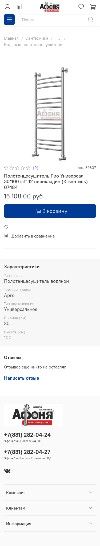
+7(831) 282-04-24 (27, 434)
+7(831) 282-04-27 (27, 451)
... (58, 38)
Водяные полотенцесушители (33, 44)
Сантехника (36, 38)
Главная (11, 38)
